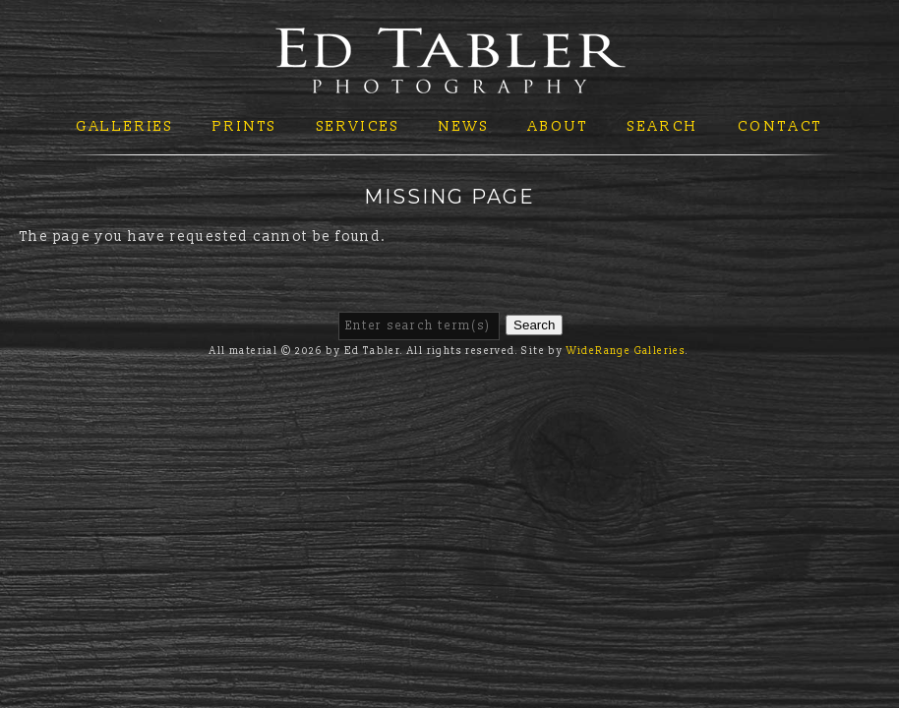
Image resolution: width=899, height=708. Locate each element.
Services (358, 126)
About (558, 126)
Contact (781, 126)
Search (663, 126)
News (464, 126)
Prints (244, 126)
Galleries (125, 126)
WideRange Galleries (627, 351)
